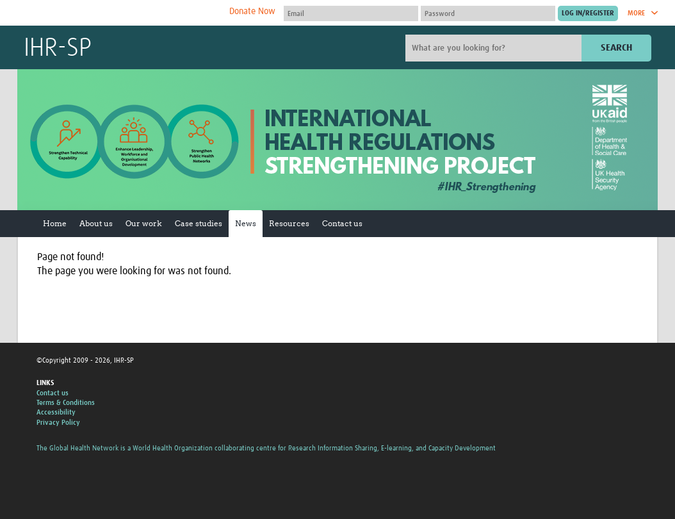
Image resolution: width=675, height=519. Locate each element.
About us (96, 223)
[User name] (351, 13)
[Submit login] (588, 13)
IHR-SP (58, 49)
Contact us (342, 223)
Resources (289, 223)
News (245, 223)
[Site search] (495, 48)
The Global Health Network (119, 13)
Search (616, 48)
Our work (144, 223)
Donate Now (252, 11)
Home (55, 223)
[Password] (488, 13)
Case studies (198, 223)
